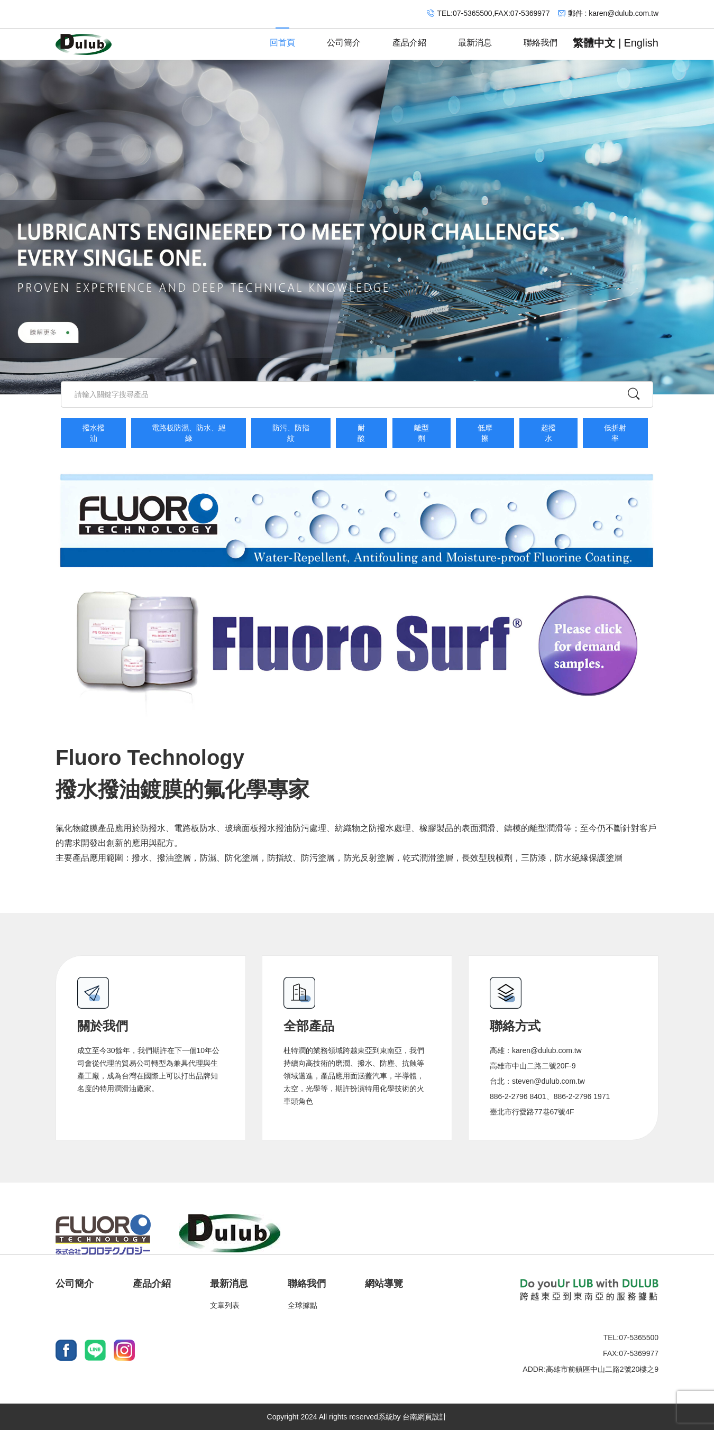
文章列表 (225, 1305)
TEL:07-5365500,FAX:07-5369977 (493, 13)
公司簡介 (344, 38)
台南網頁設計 (424, 1417)
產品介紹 (409, 38)
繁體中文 (594, 43)
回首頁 (282, 38)
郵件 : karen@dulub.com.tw (613, 13)
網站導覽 (384, 1283)
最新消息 (475, 38)
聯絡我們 (540, 38)
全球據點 (302, 1305)
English (641, 43)
